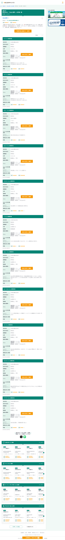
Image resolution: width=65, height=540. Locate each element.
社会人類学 (5, 18)
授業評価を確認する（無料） (23, 31)
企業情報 (45, 538)
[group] (8, 452)
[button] (43, 453)
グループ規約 (20, 538)
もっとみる (41, 442)
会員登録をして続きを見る (32, 537)
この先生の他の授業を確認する (13, 20)
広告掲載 (22, 532)
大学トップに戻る (16, 526)
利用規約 (29, 532)
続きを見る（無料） (27, 54)
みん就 (26, 532)
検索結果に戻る (30, 526)
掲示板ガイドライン (35, 532)
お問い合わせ (42, 532)
